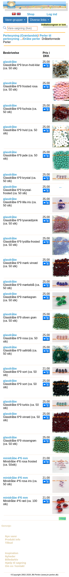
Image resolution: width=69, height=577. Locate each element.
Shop (30, 14)
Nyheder (10, 556)
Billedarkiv (11, 559)
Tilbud (9, 542)
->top (62, 518)
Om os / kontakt (14, 566)
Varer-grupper (15, 19)
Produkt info (12, 539)
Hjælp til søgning (15, 562)
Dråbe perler (31, 38)
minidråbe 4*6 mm (15, 458)
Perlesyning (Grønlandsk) (20, 35)
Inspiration (11, 553)
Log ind (52, 14)
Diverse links (39, 19)
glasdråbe (10, 61)
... (60, 186)
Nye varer (11, 536)
